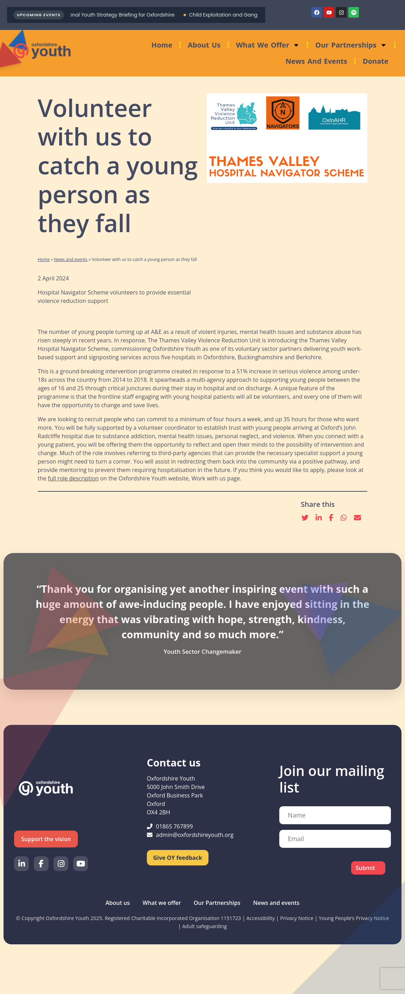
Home (161, 45)
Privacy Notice (296, 918)
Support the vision (46, 839)
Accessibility (261, 918)
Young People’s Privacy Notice (354, 918)
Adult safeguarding (204, 926)
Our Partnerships (351, 45)
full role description (73, 478)
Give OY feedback (177, 858)
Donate (375, 61)
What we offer (268, 45)
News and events (316, 61)
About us (204, 45)
